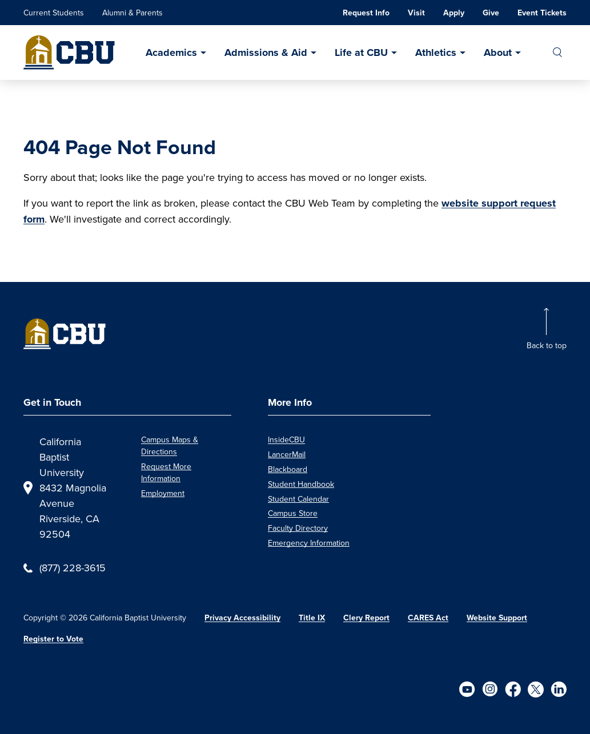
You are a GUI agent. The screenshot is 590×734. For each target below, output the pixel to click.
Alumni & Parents (132, 12)
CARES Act (428, 618)
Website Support (497, 618)
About (498, 52)
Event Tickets (542, 13)
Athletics (435, 52)
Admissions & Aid (265, 52)
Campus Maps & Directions (169, 445)
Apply (453, 13)
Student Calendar (298, 499)
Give (491, 13)
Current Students (53, 12)
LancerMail (287, 454)
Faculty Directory (298, 528)
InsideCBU (286, 439)
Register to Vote (53, 639)
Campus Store (293, 513)
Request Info (366, 13)
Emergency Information (309, 543)
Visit (416, 13)
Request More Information (166, 472)
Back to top (547, 345)
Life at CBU (361, 52)
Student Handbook (301, 484)
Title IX (312, 618)
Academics (171, 52)
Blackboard (287, 469)
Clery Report (366, 618)
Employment (162, 493)
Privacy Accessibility (242, 618)
